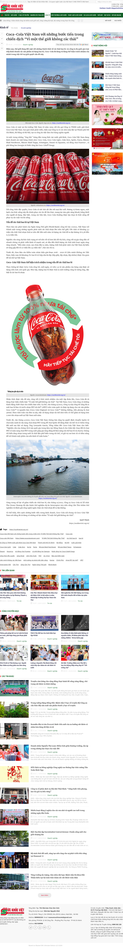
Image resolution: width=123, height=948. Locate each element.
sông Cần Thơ (25, 565)
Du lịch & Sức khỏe (90, 15)
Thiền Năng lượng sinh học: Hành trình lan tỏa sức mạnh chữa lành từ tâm (113, 76)
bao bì (81, 538)
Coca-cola (69, 534)
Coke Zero (21, 547)
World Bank (52, 565)
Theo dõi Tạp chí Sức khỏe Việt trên (67, 44)
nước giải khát (76, 543)
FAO (40, 556)
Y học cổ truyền (23, 15)
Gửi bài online (116, 15)
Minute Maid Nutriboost (47, 547)
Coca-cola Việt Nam (6, 538)
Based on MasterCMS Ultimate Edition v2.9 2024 (45, 945)
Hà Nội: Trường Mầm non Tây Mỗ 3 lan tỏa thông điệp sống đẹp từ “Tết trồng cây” (74, 665)
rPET (81, 560)
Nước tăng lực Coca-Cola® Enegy (63, 551)
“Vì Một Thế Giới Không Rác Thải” (53, 538)
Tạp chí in (107, 15)
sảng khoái (20, 556)
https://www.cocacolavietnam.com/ (27, 538)
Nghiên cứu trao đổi (37, 15)
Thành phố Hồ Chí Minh (46, 543)
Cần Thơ (16, 565)
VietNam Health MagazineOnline (111, 8)
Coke (14, 547)
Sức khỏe (14, 15)
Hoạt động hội (100, 45)
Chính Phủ (60, 560)
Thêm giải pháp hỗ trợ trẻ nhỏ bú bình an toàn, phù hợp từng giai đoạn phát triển (14, 635)
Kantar (52, 560)
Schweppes (77, 547)
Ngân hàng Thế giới (39, 565)
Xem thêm (44, 895)
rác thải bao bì (72, 538)
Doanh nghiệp (26, 28)
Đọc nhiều (118, 20)
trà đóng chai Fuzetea (22, 551)
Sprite (29, 547)
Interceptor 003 (5, 565)
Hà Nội (67, 543)
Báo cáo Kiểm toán (58, 556)
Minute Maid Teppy (64, 547)
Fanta (35, 547)
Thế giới (100, 15)
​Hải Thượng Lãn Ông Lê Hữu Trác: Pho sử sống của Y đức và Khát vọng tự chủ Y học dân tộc (113, 98)
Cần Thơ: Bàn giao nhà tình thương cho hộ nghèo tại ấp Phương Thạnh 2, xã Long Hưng (13, 595)
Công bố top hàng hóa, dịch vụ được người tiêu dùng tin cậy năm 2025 (28, 19)
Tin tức (7, 15)
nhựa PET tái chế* (72, 560)
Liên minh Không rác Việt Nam (10, 560)
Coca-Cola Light (5, 547)
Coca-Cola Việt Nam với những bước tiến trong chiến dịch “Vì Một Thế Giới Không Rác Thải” (32, 534)
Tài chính (14, 28)
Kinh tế (47, 15)
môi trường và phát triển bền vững (35, 560)
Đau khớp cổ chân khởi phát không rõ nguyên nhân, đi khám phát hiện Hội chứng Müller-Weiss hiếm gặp (74, 635)
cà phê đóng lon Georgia (41, 551)
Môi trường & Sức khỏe (59, 15)
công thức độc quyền (7, 556)
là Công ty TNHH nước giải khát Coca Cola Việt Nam (18, 543)
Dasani (2, 551)
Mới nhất (108, 20)
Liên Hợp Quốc (31, 556)
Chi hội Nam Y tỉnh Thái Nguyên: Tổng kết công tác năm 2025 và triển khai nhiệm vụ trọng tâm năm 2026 (113, 64)
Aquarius (10, 551)
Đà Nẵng (59, 543)
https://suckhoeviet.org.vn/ (61, 123)
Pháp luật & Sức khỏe (75, 15)
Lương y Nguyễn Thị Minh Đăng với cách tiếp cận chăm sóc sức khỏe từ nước (43, 665)
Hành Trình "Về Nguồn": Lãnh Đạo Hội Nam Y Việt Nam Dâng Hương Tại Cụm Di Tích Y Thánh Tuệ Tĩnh (113, 53)
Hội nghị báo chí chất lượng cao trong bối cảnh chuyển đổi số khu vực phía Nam (75, 595)
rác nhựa (46, 556)
